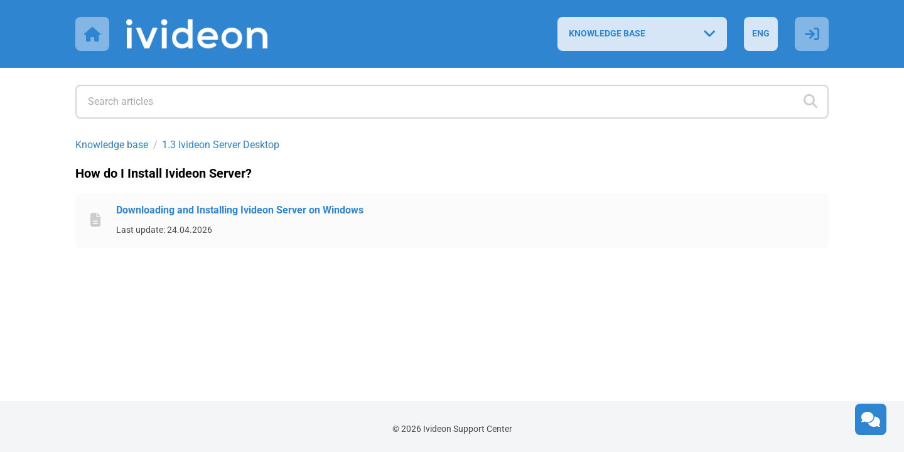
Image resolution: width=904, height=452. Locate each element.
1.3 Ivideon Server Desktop (220, 145)
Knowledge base (111, 145)
